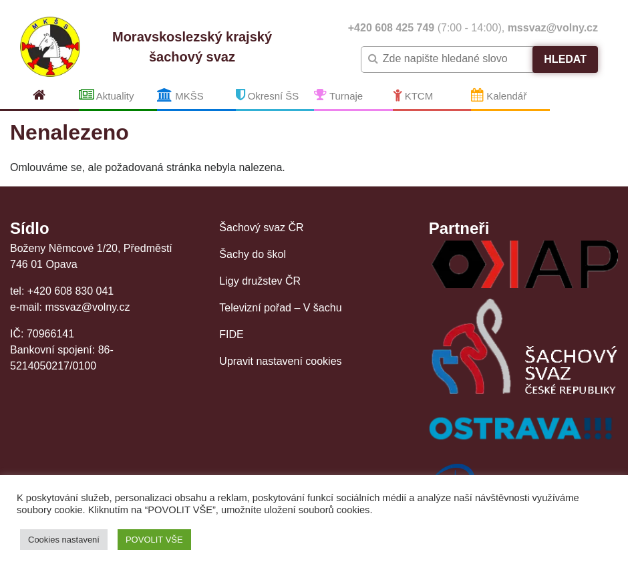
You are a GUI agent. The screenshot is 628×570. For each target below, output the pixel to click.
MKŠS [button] (180, 95)
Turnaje (338, 95)
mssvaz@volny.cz (553, 27)
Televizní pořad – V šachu (280, 307)
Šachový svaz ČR (261, 227)
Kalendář (498, 95)
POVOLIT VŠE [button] (154, 540)
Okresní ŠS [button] (267, 95)
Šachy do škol (252, 254)
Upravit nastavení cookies (280, 361)
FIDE (231, 334)
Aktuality (106, 95)
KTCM (413, 95)
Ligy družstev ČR (260, 281)
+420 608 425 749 (391, 27)
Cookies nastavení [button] (64, 540)
